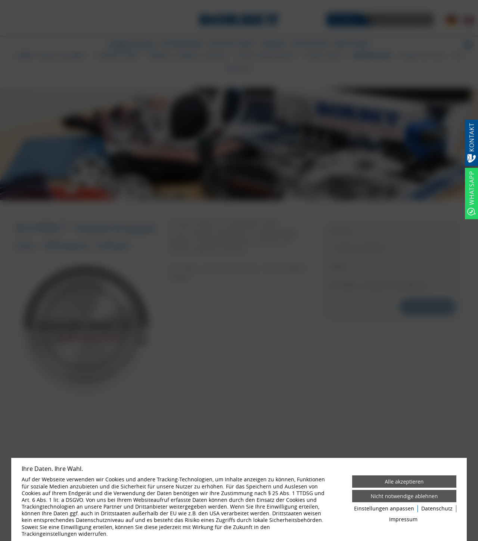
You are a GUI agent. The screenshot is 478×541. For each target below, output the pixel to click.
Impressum (403, 519)
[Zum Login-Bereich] (2, 2)
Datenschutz (437, 508)
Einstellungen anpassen (384, 508)
